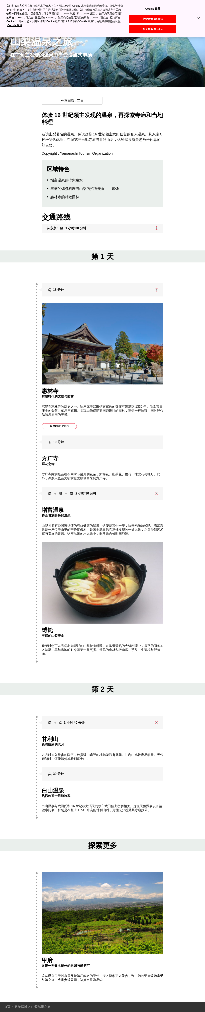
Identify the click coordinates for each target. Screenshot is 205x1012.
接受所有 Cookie (153, 24)
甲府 (147, 976)
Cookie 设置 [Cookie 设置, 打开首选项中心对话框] (152, 4)
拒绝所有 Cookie (153, 14)
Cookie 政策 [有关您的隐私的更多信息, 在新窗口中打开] (14, 20)
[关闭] (198, 13)
